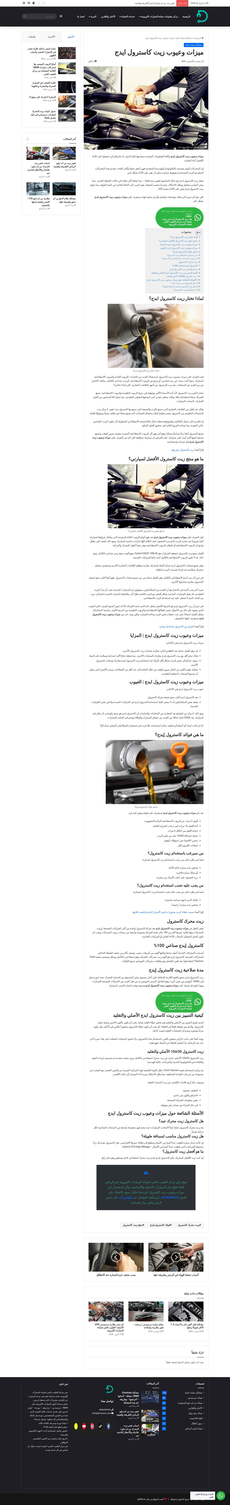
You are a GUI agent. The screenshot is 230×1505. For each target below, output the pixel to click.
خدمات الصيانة (128, 16)
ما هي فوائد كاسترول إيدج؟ (185, 251)
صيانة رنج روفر (195, 1413)
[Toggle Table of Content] (196, 232)
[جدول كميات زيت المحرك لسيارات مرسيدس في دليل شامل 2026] (67, 116)
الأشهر (71, 36)
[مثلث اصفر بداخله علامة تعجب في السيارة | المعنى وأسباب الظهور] (67, 53)
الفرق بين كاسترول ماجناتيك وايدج (177, 626)
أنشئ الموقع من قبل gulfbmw (150, 1499)
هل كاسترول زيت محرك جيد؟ (183, 283)
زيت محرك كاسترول (188, 262)
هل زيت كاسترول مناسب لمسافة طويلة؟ (178, 286)
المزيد (93, 16)
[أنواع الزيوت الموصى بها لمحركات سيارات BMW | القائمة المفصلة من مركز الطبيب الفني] (67, 68)
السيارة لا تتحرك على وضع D (42, 97)
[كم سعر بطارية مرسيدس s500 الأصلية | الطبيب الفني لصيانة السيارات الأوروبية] (106, 1311)
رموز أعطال (196, 1423)
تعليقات (32, 36)
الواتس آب (125, 1197)
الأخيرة (51, 36)
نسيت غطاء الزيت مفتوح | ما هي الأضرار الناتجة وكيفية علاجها (163, 912)
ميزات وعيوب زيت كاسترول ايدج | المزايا (179, 244)
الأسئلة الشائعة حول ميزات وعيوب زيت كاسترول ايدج (172, 280)
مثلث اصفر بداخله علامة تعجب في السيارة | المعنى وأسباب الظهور (41, 52)
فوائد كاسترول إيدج (160, 1224)
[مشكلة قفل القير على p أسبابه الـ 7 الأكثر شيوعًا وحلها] (185, 1311)
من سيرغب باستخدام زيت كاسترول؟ (181, 255)
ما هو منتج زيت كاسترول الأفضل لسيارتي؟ (178, 240)
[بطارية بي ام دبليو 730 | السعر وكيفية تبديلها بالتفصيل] (38, 188)
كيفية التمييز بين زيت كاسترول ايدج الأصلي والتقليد (174, 272)
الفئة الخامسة (196, 1418)
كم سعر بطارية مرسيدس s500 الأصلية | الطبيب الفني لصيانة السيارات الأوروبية (109, 1327)
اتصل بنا (80, 16)
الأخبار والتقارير (108, 16)
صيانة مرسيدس (195, 1397)
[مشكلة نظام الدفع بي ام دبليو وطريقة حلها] (64, 188)
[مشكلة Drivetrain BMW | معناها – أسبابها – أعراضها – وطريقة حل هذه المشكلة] (150, 1397)
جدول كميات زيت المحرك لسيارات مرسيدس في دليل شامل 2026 (43, 114)
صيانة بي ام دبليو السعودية (190, 1403)
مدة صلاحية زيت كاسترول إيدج (183, 269)
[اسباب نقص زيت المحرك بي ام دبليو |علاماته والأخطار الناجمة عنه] (38, 153)
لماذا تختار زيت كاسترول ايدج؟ (184, 237)
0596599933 (170, 1197)
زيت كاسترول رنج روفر (182, 449)
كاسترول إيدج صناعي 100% (185, 265)
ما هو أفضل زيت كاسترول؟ (184, 290)
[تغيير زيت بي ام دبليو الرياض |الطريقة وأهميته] (64, 153)
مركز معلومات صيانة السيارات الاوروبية (159, 16)
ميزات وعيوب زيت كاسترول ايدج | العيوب (179, 248)
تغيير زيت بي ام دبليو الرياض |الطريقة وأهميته (155, 3)
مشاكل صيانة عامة (184, 38)
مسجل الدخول (183, 1362)
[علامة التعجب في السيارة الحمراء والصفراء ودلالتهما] (67, 87)
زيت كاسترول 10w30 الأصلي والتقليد (181, 276)
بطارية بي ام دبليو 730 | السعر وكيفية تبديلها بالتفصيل (39, 201)
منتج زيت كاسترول (133, 1224)
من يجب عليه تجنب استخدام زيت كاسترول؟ (178, 258)
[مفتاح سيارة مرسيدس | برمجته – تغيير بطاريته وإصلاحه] (146, 1311)
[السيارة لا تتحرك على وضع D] (67, 101)
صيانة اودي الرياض (193, 1428)
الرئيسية (186, 16)
